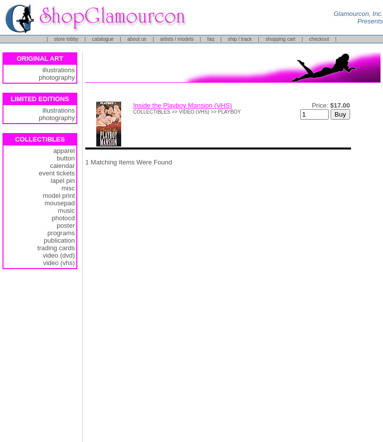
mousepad (59, 203)
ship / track (240, 39)
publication (59, 240)
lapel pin (63, 180)
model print (59, 195)
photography (57, 77)
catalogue (103, 39)
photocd (63, 218)
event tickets (57, 173)
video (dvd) (59, 255)
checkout (319, 39)
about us (136, 39)
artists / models (176, 39)
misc (68, 188)
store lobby (66, 39)
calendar (62, 165)
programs (61, 233)
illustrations (58, 70)
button (66, 158)
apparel (64, 150)
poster (66, 225)
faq (210, 39)
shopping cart (280, 39)
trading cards (56, 248)
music (66, 210)
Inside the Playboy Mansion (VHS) (182, 105)
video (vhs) (59, 263)
